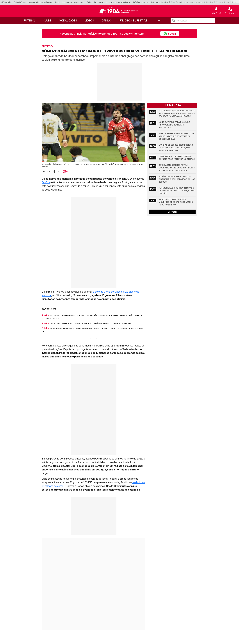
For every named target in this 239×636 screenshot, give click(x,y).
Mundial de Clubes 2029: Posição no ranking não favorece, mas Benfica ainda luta (176, 148)
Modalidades (68, 20)
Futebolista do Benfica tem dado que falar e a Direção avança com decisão (177, 190)
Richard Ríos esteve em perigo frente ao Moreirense (108, 2)
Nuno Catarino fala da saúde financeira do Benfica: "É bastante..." (174, 125)
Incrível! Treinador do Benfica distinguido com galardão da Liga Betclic (177, 179)
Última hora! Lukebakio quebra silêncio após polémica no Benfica (177, 157)
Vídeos (89, 20)
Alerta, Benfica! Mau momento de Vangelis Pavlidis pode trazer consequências (176, 136)
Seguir (169, 33)
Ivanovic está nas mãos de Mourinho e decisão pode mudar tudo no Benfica (176, 202)
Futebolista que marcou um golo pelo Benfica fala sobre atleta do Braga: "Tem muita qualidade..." (177, 113)
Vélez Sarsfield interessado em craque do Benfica (192, 2)
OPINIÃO (107, 20)
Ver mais (172, 211)
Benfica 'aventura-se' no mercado (69, 2)
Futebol (29, 20)
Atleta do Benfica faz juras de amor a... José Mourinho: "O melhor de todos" (91, 323)
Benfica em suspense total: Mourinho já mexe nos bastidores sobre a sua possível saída (177, 168)
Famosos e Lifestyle (134, 20)
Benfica (46, 182)
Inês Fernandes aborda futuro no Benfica (150, 2)
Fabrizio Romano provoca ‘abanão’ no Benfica (33, 2)
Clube (47, 20)
